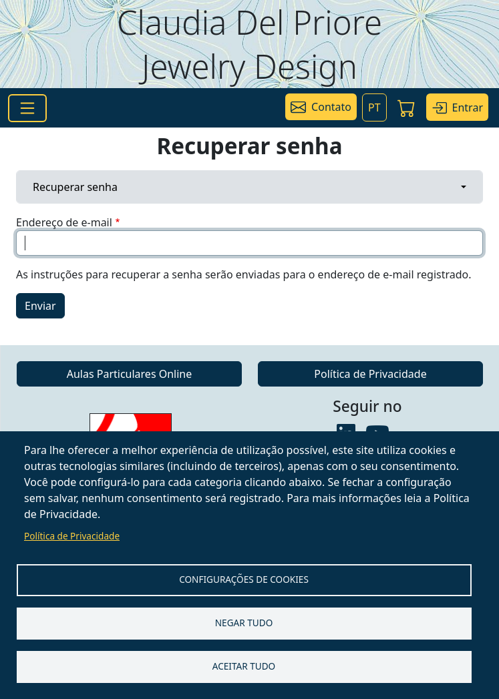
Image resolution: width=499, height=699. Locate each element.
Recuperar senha (75, 187)
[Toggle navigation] (27, 108)
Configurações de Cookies (244, 579)
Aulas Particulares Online (129, 374)
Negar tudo (244, 622)
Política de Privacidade (72, 535)
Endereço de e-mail (64, 222)
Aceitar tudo (244, 666)
